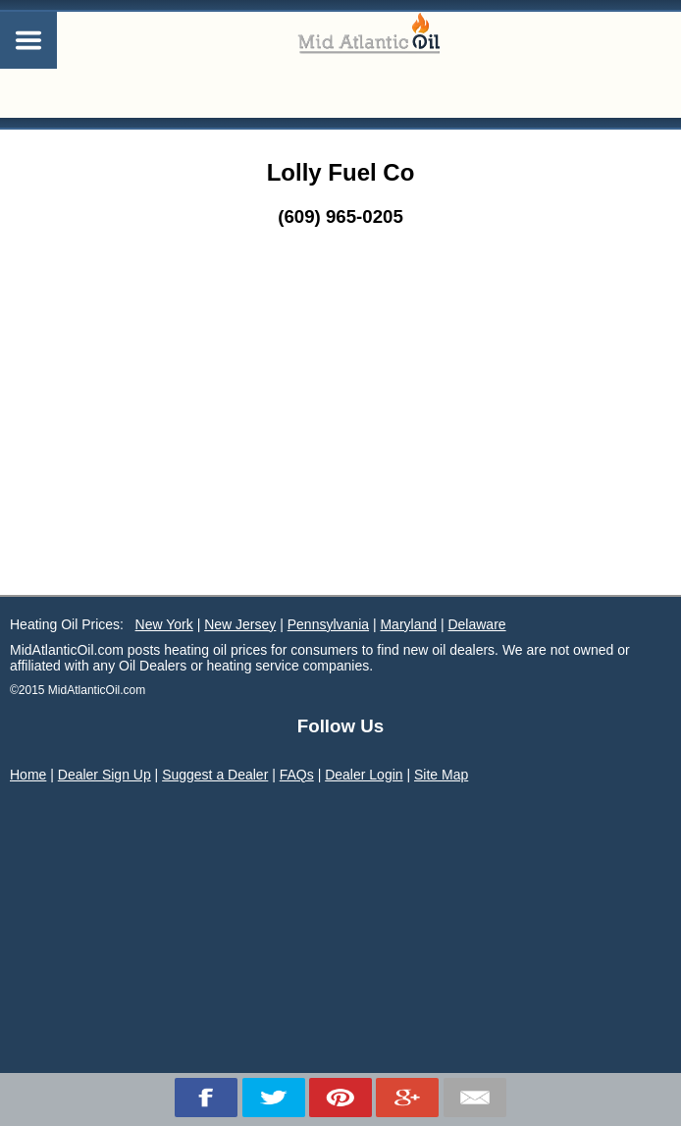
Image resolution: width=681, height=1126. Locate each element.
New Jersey (240, 624)
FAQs (297, 774)
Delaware (476, 624)
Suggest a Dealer (215, 774)
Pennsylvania (328, 624)
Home (28, 774)
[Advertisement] (340, 447)
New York (164, 624)
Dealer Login (363, 774)
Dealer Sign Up (104, 774)
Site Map (441, 774)
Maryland (408, 624)
